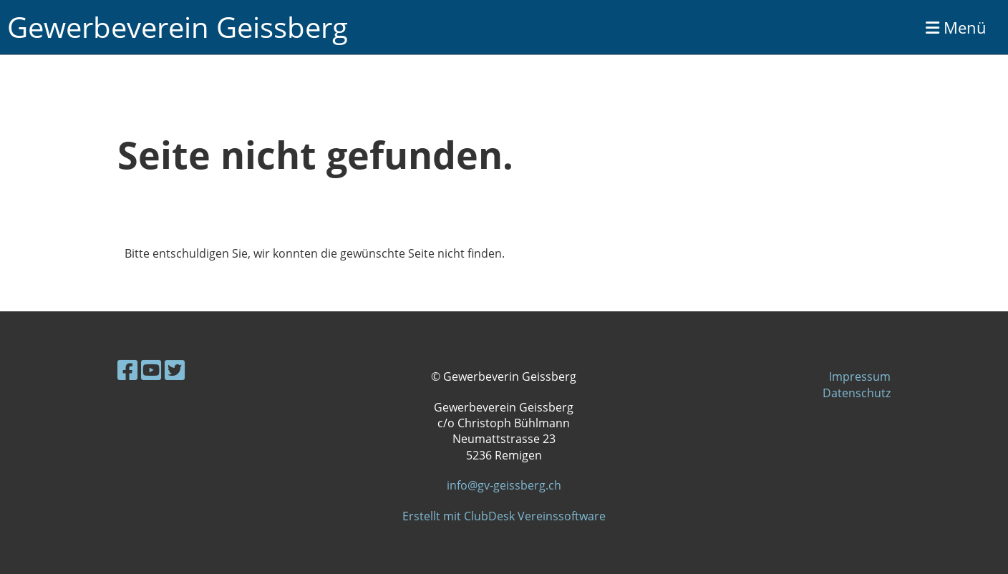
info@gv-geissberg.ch (504, 485)
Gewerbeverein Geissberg (177, 27)
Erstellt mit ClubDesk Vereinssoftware (504, 516)
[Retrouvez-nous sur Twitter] (175, 369)
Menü (956, 27)
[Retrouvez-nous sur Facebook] (127, 369)
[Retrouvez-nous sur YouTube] (151, 369)
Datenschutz (857, 393)
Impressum (860, 376)
